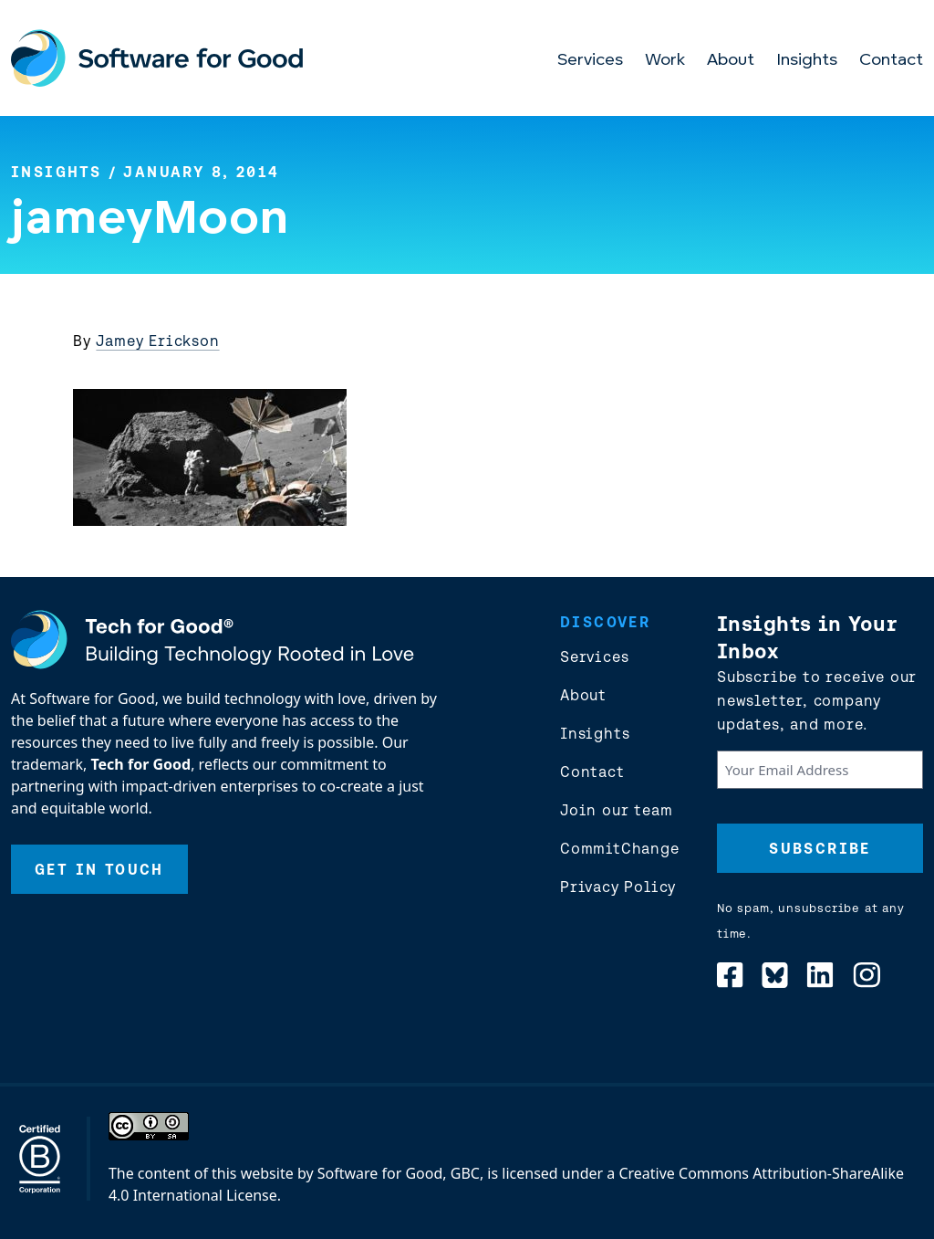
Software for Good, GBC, (400, 1173)
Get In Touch (99, 869)
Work (665, 60)
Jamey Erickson (157, 340)
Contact (891, 60)
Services (590, 60)
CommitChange (620, 848)
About (730, 60)
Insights (806, 60)
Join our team (616, 810)
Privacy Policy (618, 886)
